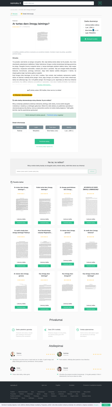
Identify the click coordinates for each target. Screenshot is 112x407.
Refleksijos (31, 398)
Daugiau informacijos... (44, 85)
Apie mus (44, 385)
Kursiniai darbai (62, 391)
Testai (45, 394)
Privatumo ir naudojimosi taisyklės (92, 385)
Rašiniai (19, 131)
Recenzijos (30, 394)
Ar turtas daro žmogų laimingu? (27, 9)
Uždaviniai (61, 394)
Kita (77, 394)
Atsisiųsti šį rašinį (91, 39)
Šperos (38, 394)
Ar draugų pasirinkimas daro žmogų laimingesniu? (67, 189)
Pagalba (58, 385)
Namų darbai (87, 391)
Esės (32, 391)
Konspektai (51, 391)
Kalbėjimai (53, 396)
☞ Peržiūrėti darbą (51, 115)
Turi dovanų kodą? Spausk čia (44, 146)
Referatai (69, 394)
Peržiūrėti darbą (44, 141)
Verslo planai (63, 396)
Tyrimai (53, 394)
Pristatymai (27, 396)
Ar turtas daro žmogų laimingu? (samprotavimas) (21, 189)
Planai (23, 398)
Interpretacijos (41, 391)
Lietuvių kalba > (14, 9)
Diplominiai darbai (22, 391)
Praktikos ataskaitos (15, 396)
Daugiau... (96, 405)
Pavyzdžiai (13, 394)
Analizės (12, 391)
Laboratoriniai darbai (75, 391)
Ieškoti (92, 171)
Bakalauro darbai (86, 396)
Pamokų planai (14, 398)
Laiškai (83, 394)
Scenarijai (40, 398)
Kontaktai (71, 385)
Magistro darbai (74, 396)
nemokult (15, 3)
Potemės (45, 396)
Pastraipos (36, 396)
